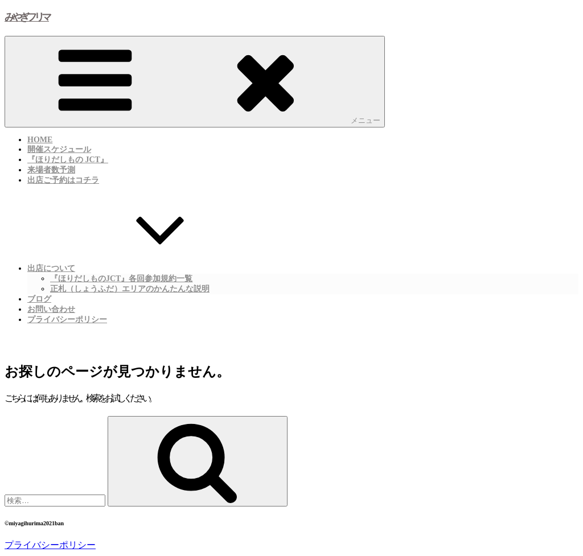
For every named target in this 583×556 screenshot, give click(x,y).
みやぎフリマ (27, 17)
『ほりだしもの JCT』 (67, 159)
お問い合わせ (51, 309)
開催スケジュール (59, 149)
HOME (39, 139)
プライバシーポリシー (67, 319)
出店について (136, 267)
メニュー (194, 81)
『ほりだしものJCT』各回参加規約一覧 (121, 278)
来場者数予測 (51, 170)
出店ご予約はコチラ (63, 180)
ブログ (39, 299)
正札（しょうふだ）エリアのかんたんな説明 (130, 289)
